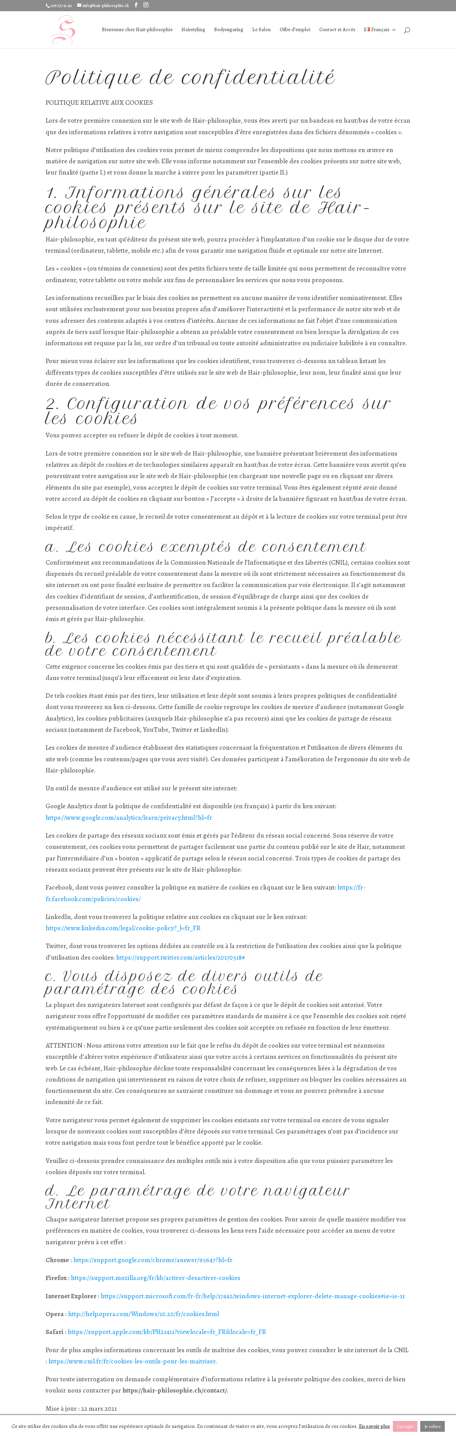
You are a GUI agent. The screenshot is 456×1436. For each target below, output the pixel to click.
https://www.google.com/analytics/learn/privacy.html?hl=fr (129, 817)
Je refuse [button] (432, 1426)
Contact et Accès (337, 30)
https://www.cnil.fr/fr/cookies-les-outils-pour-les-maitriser (131, 1361)
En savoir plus (374, 1426)
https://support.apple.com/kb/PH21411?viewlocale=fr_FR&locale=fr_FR (167, 1331)
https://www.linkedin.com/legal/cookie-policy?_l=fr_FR (123, 928)
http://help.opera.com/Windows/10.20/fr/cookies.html (143, 1314)
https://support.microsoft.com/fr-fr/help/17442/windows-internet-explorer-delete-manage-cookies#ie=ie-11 (253, 1296)
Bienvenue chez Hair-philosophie (137, 30)
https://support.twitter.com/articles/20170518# (180, 957)
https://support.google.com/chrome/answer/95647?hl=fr (153, 1260)
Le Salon (261, 30)
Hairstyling (193, 30)
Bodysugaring (228, 30)
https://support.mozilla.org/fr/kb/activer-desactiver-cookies (155, 1277)
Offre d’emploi (295, 30)
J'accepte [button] (405, 1426)
